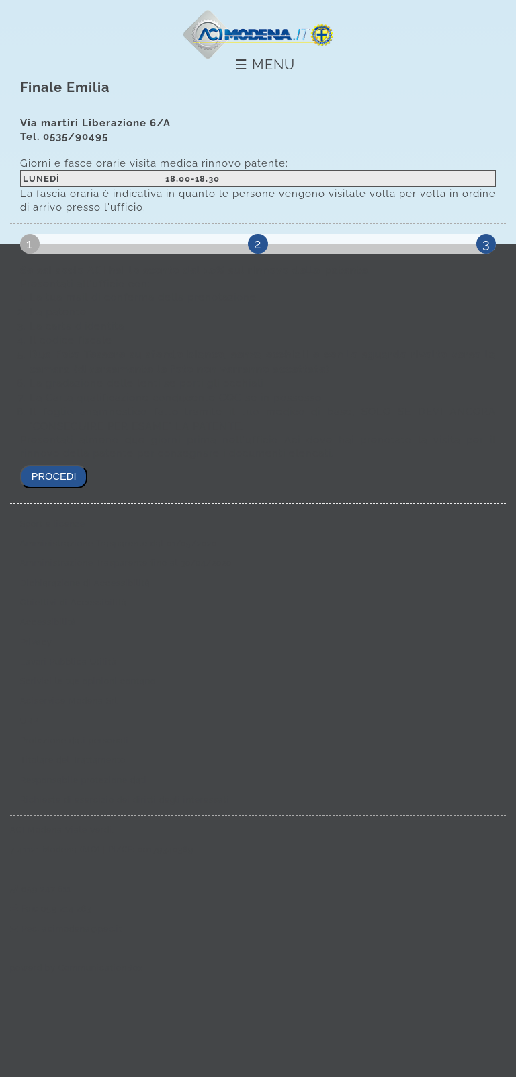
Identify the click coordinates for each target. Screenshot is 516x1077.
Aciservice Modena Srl (69, 701)
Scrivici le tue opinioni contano (88, 681)
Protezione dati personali (74, 740)
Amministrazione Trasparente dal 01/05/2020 (118, 543)
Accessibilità (48, 622)
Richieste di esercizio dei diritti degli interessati (125, 800)
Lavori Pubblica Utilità (68, 662)
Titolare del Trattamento (73, 760)
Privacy (36, 642)
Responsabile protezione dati (83, 780)
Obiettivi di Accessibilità (73, 602)
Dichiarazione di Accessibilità (85, 583)
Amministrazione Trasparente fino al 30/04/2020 (126, 563)
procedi (54, 476)
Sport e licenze (52, 524)
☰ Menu (265, 65)
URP (29, 721)
